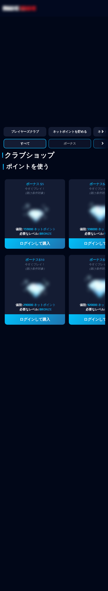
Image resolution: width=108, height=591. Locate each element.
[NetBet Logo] (19, 8)
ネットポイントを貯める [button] (70, 131)
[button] (102, 131)
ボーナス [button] (70, 143)
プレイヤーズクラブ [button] (25, 131)
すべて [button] (25, 143)
